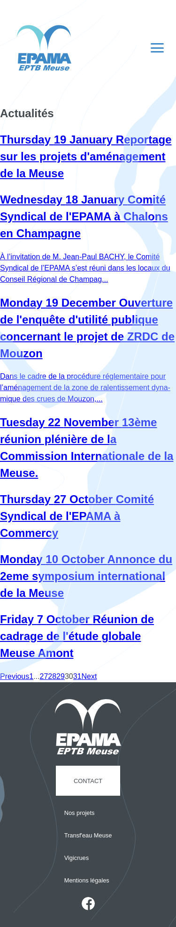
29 (60, 676)
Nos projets (79, 812)
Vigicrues (76, 857)
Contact (88, 780)
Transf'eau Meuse (88, 835)
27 (44, 676)
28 (52, 676)
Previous (14, 676)
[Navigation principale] (157, 48)
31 (77, 676)
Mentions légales (86, 880)
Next (89, 676)
